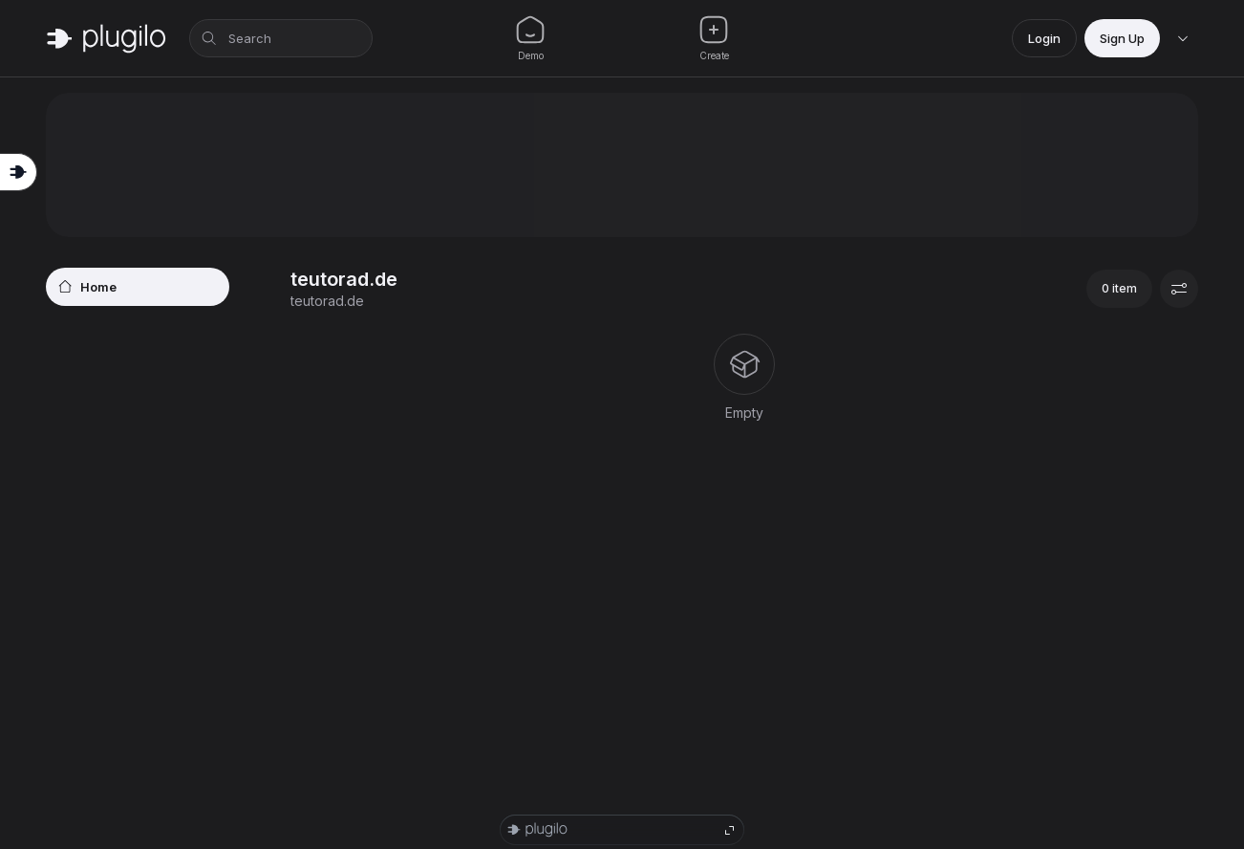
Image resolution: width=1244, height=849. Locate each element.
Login (1044, 38)
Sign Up (1122, 38)
